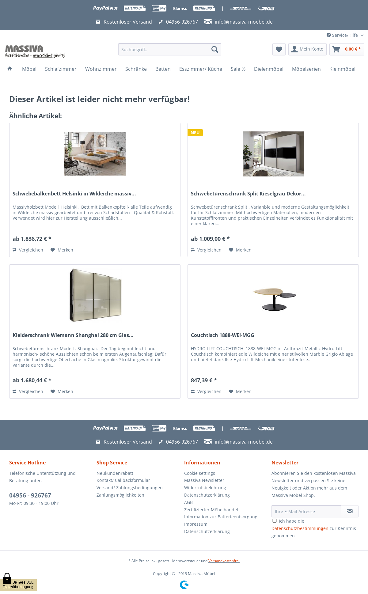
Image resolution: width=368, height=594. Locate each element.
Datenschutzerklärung (207, 495)
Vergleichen (28, 250)
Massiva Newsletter (204, 480)
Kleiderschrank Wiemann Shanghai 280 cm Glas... (73, 335)
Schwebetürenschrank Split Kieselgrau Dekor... (248, 194)
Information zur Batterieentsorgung (220, 517)
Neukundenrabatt (115, 473)
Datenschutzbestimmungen (299, 528)
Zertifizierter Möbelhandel (211, 510)
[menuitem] (169, 52)
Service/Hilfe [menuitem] (343, 35)
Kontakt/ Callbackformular (123, 480)
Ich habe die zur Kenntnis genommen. (313, 528)
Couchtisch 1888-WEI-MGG (222, 335)
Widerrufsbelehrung (205, 487)
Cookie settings (199, 473)
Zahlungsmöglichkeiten (120, 495)
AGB (188, 502)
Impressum (195, 524)
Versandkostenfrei (224, 560)
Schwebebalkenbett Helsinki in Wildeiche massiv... (74, 194)
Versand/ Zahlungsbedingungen (130, 487)
